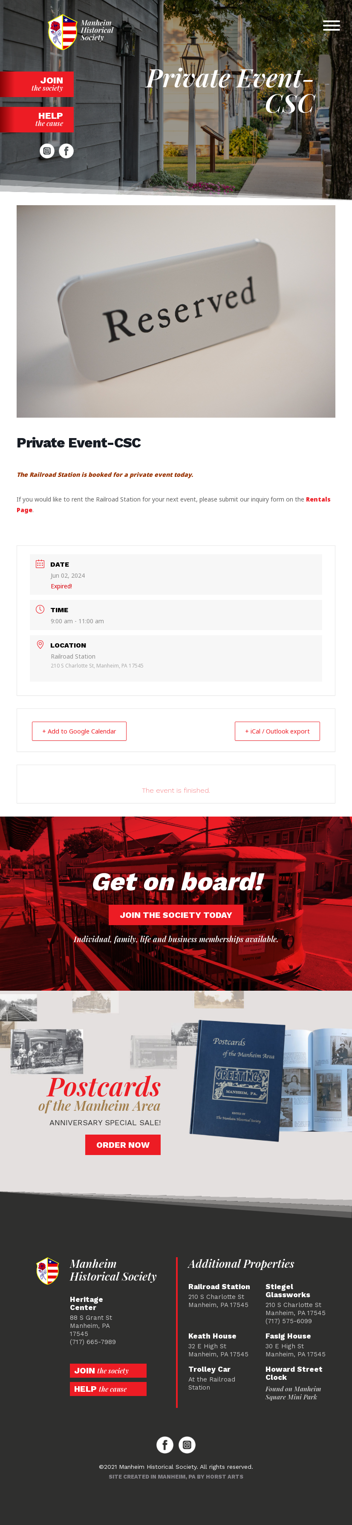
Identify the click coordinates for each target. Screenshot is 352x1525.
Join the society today (176, 914)
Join (37, 83)
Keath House (212, 1336)
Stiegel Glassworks (287, 1290)
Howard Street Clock (294, 1373)
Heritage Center (86, 1303)
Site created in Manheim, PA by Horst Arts (176, 1476)
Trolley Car (209, 1369)
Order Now (123, 1144)
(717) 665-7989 (93, 1341)
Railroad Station (219, 1286)
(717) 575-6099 (288, 1320)
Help (37, 119)
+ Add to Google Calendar (83, 731)
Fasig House (288, 1336)
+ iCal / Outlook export (273, 731)
